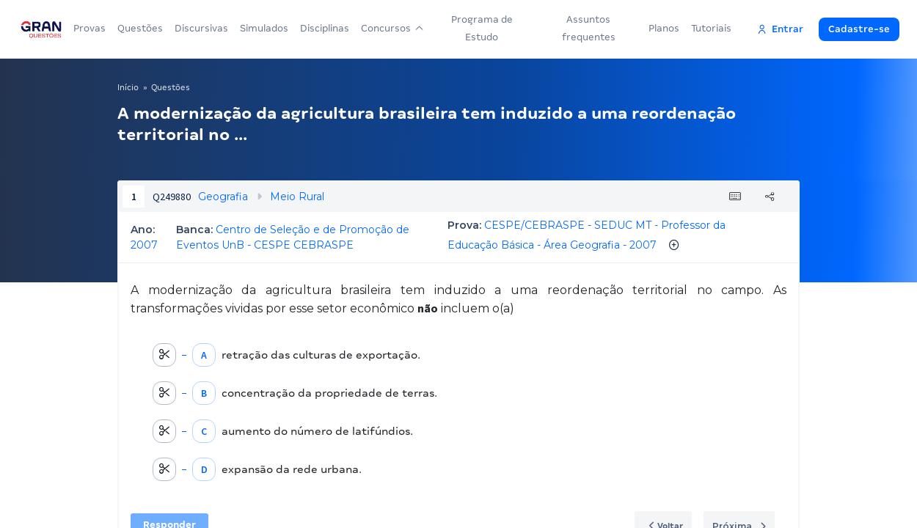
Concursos (392, 28)
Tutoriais (711, 28)
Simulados (264, 28)
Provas (89, 28)
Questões (140, 28)
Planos (664, 28)
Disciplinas (324, 28)
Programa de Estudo (482, 28)
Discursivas (201, 28)
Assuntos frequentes (588, 28)
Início (128, 87)
